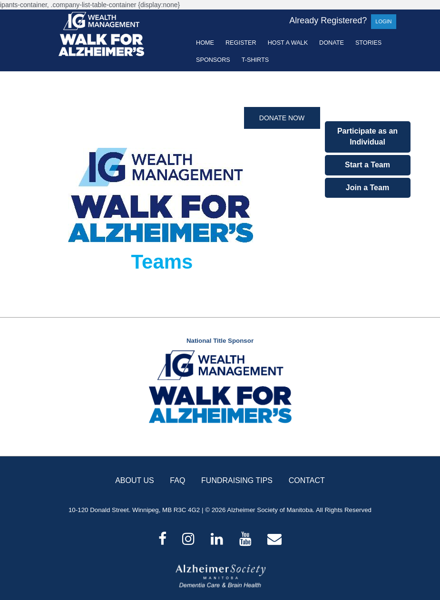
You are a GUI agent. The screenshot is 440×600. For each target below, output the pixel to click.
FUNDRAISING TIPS (237, 480)
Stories (368, 42)
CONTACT (307, 480)
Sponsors (213, 60)
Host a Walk (288, 42)
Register (240, 42)
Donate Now (281, 118)
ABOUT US (134, 480)
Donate (331, 42)
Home (205, 42)
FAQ (177, 480)
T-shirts (255, 60)
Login (383, 21)
